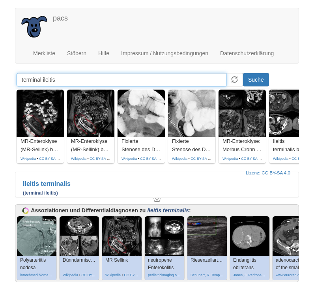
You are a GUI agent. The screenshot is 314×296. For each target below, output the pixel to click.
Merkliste (44, 53)
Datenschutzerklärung (247, 53)
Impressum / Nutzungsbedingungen (164, 53)
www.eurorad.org (289, 275)
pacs (60, 18)
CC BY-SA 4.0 (252, 159)
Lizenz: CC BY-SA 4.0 (268, 172)
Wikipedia (28, 159)
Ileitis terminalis (47, 183)
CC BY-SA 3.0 (50, 159)
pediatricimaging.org (164, 275)
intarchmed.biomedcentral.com (44, 275)
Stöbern (76, 53)
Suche (256, 80)
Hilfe (103, 53)
